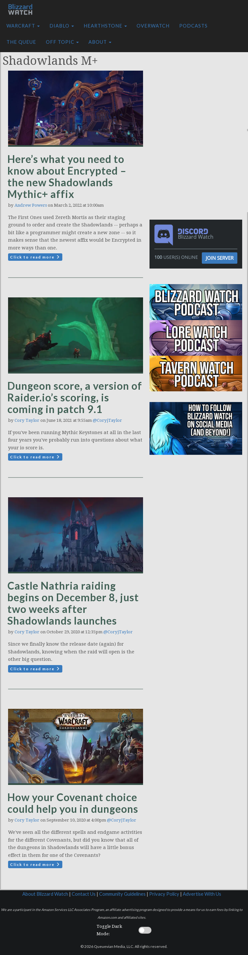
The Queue (21, 42)
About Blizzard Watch (45, 894)
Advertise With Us (202, 894)
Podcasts (193, 26)
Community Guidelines (122, 894)
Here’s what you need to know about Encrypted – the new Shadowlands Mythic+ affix (67, 176)
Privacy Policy (164, 894)
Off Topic (62, 42)
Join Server (219, 258)
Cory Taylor (27, 420)
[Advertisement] (200, 88)
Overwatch (153, 26)
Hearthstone (105, 26)
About (99, 42)
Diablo (61, 26)
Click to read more (35, 257)
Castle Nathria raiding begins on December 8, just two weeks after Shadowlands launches (73, 603)
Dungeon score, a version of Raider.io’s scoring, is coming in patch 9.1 (74, 397)
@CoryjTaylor (107, 420)
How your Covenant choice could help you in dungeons (72, 803)
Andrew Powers (31, 205)
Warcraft (23, 26)
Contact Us (84, 894)
